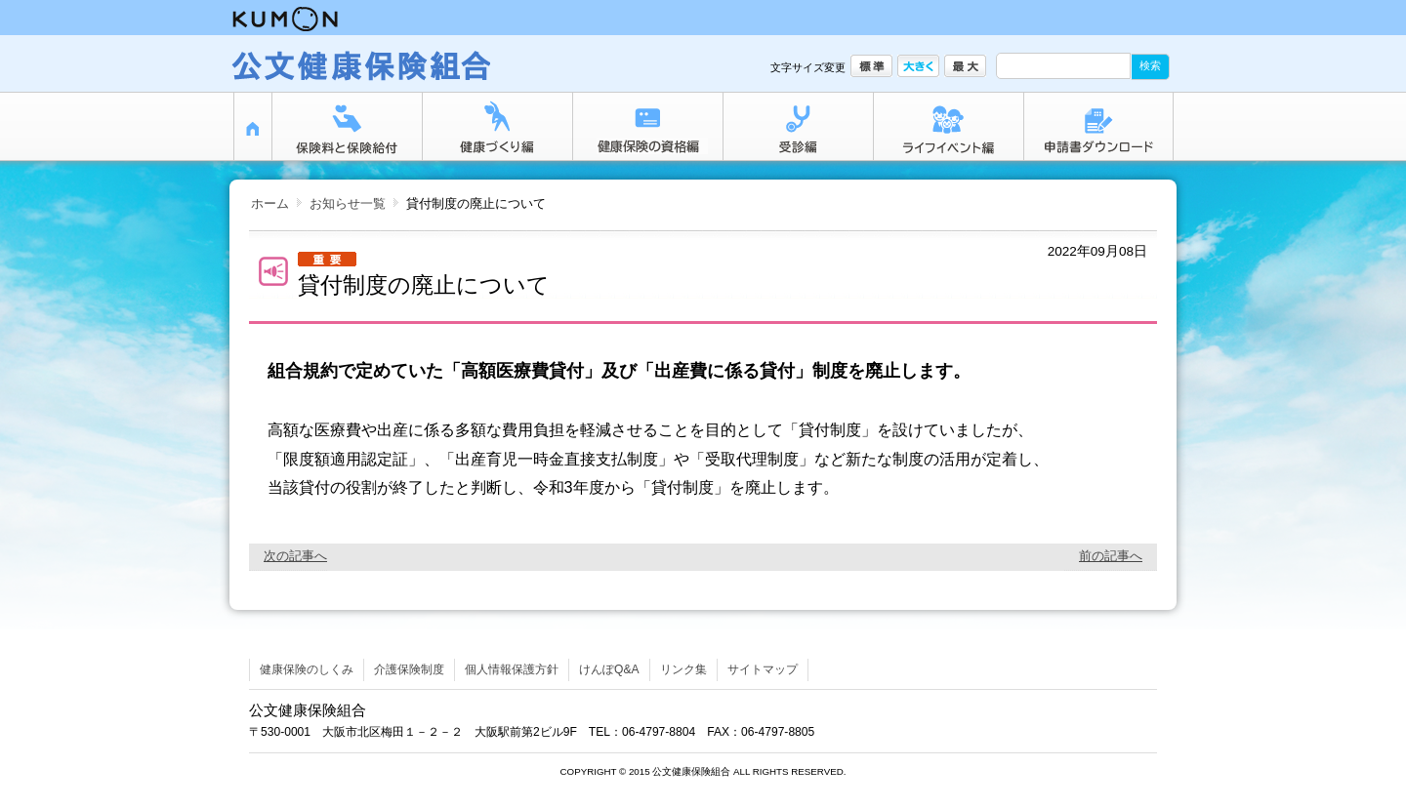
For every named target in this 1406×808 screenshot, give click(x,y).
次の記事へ (295, 555)
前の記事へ (1110, 555)
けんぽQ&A (609, 669)
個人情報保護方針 (511, 669)
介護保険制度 (409, 669)
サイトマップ (762, 669)
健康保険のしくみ (306, 669)
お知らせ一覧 (348, 203)
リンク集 (683, 669)
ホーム (270, 203)
